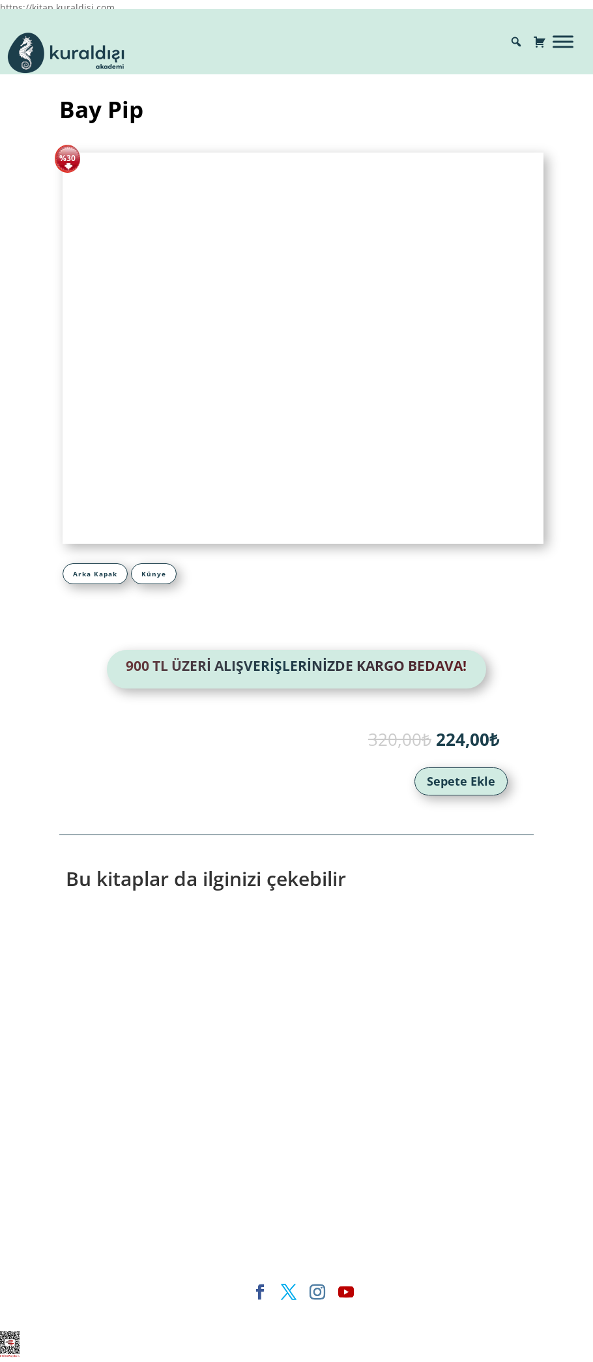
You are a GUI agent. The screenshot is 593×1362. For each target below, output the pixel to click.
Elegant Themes (184, 1313)
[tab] (95, 573)
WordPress (353, 1313)
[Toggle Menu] (563, 41)
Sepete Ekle (461, 781)
